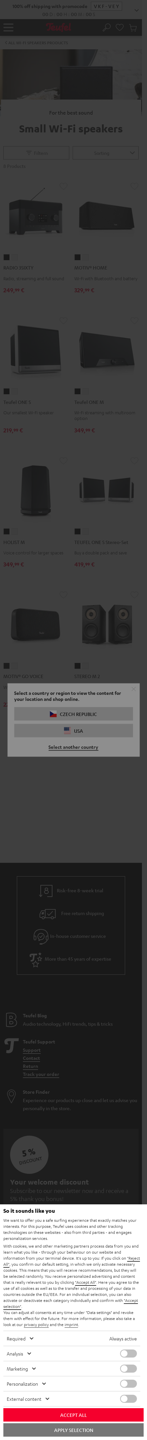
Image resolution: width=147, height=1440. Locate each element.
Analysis (15, 1354)
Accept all (73, 1415)
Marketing (17, 1369)
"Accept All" (85, 1282)
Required (16, 1338)
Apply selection (73, 1430)
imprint (71, 1324)
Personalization (22, 1384)
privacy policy (36, 1324)
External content (24, 1399)
